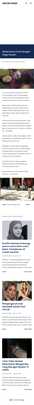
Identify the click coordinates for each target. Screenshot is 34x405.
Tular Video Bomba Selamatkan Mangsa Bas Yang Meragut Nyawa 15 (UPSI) (15, 365)
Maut (18, 204)
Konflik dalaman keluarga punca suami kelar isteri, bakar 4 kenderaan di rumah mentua (16, 247)
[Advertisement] (17, 26)
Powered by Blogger (17, 400)
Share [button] (28, 204)
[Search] (26, 3)
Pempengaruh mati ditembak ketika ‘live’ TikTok (14, 306)
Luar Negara (11, 204)
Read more (28, 272)
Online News (9, 3)
